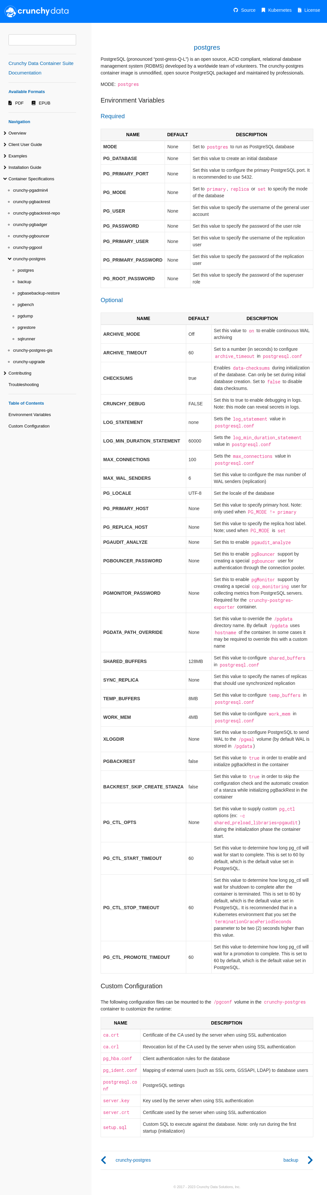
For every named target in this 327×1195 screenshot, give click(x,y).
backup (24, 281)
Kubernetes (280, 10)
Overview (17, 133)
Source (248, 10)
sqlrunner (26, 338)
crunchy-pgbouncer (31, 236)
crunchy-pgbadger (30, 224)
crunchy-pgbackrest (31, 201)
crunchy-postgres (29, 258)
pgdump (25, 316)
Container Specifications (31, 178)
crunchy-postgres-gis (33, 350)
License (312, 10)
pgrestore (27, 327)
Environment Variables (29, 414)
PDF (19, 103)
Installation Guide (24, 167)
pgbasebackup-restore (39, 293)
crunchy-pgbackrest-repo (36, 213)
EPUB (44, 103)
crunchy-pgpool (27, 247)
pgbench (26, 304)
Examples (17, 155)
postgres (26, 270)
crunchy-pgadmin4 (30, 190)
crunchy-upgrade (29, 361)
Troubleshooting (23, 384)
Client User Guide (25, 144)
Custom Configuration (29, 426)
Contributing (19, 373)
